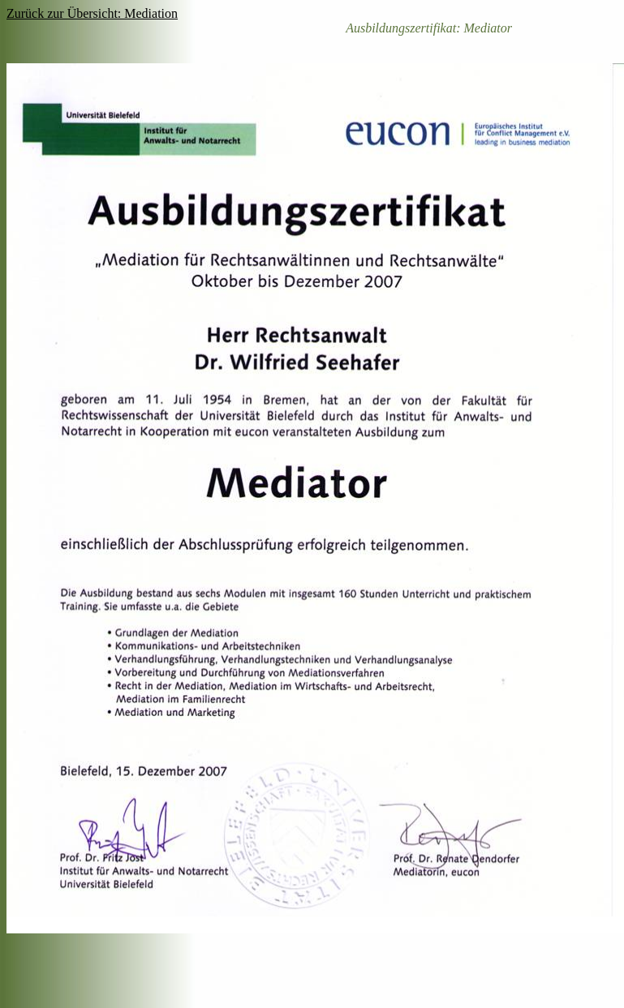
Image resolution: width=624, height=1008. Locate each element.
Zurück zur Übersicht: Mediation (92, 13)
